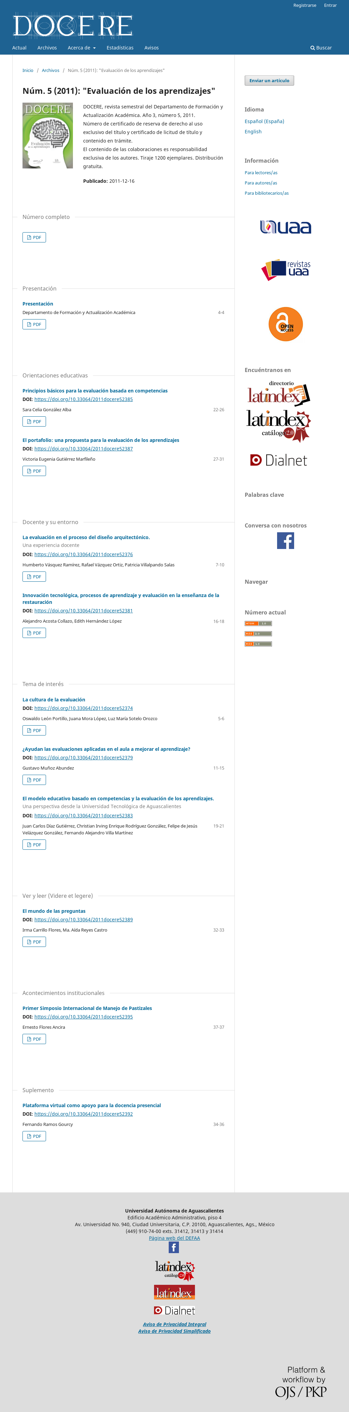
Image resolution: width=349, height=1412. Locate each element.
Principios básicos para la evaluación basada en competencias (95, 390)
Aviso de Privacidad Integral (174, 1324)
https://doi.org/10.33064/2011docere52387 (83, 448)
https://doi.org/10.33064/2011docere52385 (83, 399)
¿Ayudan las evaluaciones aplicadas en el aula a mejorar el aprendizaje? (106, 749)
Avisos (152, 47)
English (253, 131)
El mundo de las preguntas (54, 911)
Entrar (330, 5)
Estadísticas (120, 47)
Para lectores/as (261, 172)
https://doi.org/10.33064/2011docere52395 (83, 1016)
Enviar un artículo (269, 80)
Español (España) (264, 121)
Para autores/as (261, 183)
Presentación (37, 303)
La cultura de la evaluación (53, 699)
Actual (19, 47)
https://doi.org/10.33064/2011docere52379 (83, 757)
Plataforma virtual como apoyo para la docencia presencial (91, 1105)
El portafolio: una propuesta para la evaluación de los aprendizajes (100, 440)
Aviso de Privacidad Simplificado (174, 1331)
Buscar (321, 47)
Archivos (47, 47)
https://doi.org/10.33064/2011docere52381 (83, 610)
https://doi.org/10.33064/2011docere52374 (83, 708)
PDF (36, 237)
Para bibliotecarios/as (267, 193)
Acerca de (80, 47)
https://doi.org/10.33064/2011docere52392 (83, 1114)
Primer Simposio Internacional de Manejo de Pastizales (87, 1008)
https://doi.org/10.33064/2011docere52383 (83, 815)
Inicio (27, 70)
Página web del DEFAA (174, 1238)
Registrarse (304, 5)
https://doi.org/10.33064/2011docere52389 (83, 919)
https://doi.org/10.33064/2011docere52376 (83, 554)
